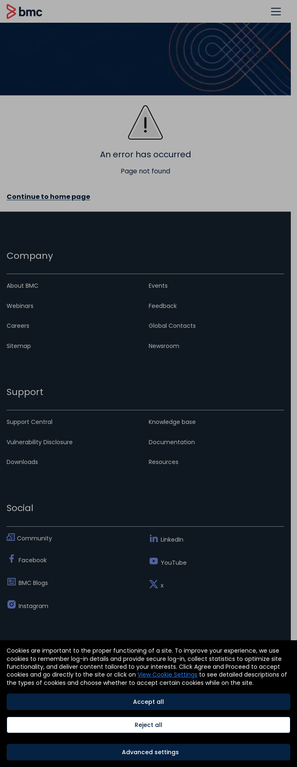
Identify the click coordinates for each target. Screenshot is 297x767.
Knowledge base (172, 422)
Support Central (29, 422)
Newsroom (164, 346)
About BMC (22, 286)
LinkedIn (172, 539)
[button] (276, 11)
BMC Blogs (33, 583)
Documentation (172, 442)
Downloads (22, 462)
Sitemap (19, 346)
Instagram (33, 606)
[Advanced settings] (148, 752)
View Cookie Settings (167, 674)
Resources (163, 462)
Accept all (148, 702)
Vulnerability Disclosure (40, 442)
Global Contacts (172, 326)
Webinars (20, 306)
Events (158, 286)
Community (34, 538)
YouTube (174, 563)
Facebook (33, 560)
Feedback (163, 306)
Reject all (148, 725)
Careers (18, 326)
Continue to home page (48, 196)
